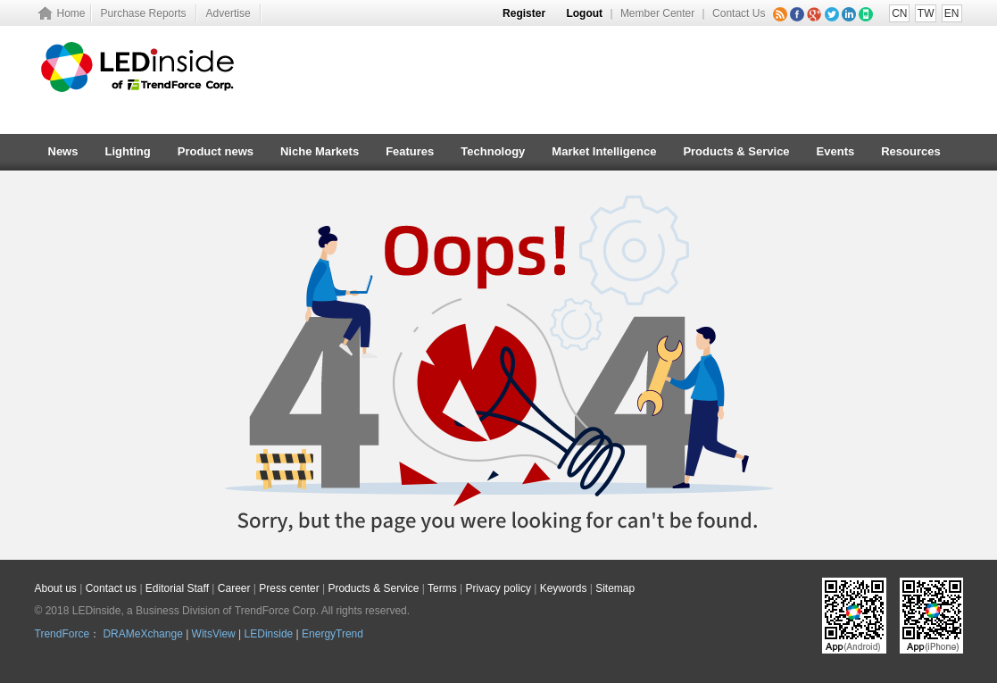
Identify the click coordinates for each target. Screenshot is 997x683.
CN (899, 13)
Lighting (127, 151)
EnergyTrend (332, 634)
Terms (442, 588)
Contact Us (738, 13)
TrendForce (62, 634)
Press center (289, 588)
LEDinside (269, 634)
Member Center (657, 13)
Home (71, 13)
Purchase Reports (144, 13)
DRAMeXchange (142, 634)
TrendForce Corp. (277, 610)
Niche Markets (319, 151)
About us (56, 588)
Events (836, 151)
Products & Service (736, 151)
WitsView (214, 634)
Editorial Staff (177, 588)
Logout (584, 13)
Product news (215, 151)
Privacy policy (498, 588)
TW (926, 13)
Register (524, 13)
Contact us (111, 588)
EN (952, 13)
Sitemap (615, 588)
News (63, 151)
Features (410, 151)
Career (234, 588)
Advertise (228, 13)
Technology (493, 151)
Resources (910, 151)
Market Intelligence (604, 151)
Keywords (563, 588)
